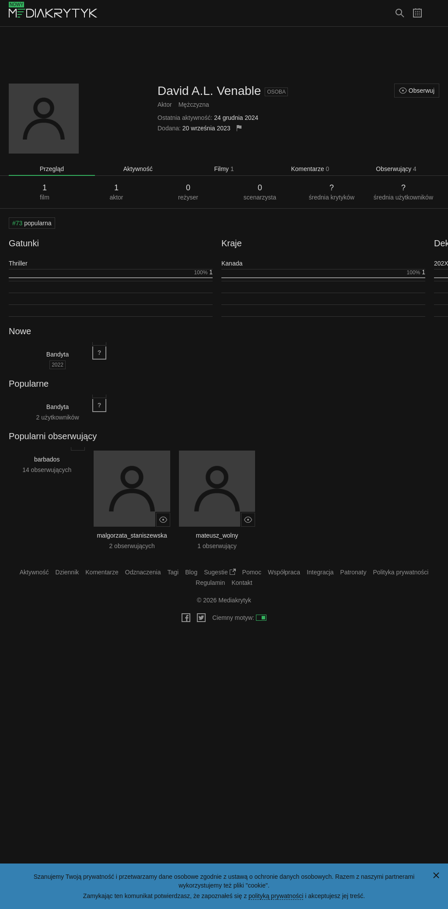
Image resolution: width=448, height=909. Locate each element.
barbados (47, 459)
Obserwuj (416, 90)
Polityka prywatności (401, 572)
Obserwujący (396, 168)
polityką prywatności (275, 895)
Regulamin (210, 582)
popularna (32, 223)
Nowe (20, 331)
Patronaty (353, 572)
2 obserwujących (131, 545)
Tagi (172, 572)
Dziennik (67, 572)
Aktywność (138, 168)
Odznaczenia (143, 572)
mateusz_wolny (217, 535)
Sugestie (219, 572)
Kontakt (241, 582)
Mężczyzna (193, 104)
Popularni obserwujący (53, 436)
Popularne (29, 383)
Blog (191, 572)
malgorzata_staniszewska (132, 535)
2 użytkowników (57, 417)
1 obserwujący (217, 545)
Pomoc (252, 572)
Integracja (320, 572)
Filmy (224, 168)
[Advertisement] (224, 55)
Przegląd (52, 168)
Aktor (165, 104)
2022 (57, 365)
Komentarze (310, 168)
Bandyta (57, 354)
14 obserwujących (46, 469)
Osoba (276, 92)
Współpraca (284, 572)
